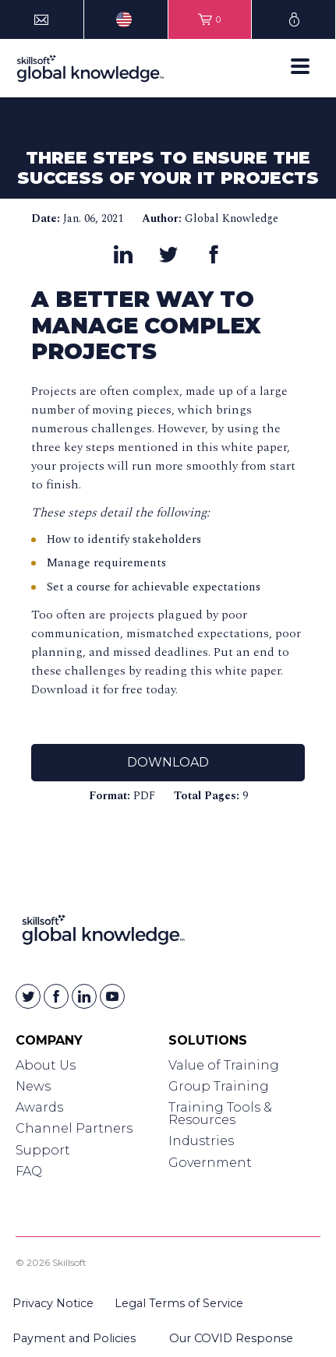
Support (43, 1150)
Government (210, 1162)
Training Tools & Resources (220, 1113)
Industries (201, 1140)
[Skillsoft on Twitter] (28, 996)
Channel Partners (74, 1128)
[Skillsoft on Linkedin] (84, 996)
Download (168, 762)
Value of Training (223, 1065)
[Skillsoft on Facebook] (56, 996)
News (33, 1086)
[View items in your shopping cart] (210, 19)
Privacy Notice (53, 1303)
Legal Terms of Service (179, 1303)
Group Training (218, 1086)
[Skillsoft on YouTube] (112, 996)
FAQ (29, 1171)
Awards (39, 1107)
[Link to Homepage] (103, 933)
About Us (46, 1065)
